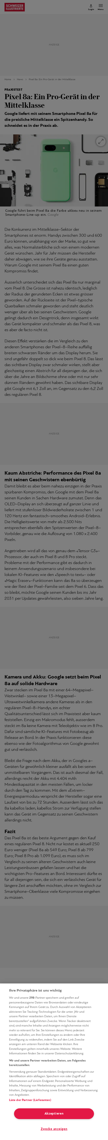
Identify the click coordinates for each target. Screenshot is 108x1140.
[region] (54, 1061)
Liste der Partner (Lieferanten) (30, 1100)
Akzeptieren (54, 1113)
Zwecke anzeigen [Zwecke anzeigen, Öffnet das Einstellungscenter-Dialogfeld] (54, 1129)
